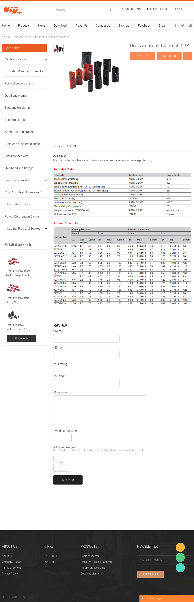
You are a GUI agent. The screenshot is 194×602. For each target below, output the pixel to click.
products (24, 25)
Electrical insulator (17, 180)
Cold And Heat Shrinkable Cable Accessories (41, 37)
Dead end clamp (16, 95)
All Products (21, 338)
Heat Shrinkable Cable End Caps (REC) (18, 327)
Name (58, 331)
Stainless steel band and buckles (27, 144)
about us (81, 25)
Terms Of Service (11, 568)
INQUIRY (142, 56)
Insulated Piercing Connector (24, 71)
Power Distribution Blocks (22, 216)
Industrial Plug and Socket (22, 228)
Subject (59, 376)
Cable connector (16, 59)
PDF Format (169, 56)
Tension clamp (15, 119)
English (178, 9)
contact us (103, 25)
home (6, 25)
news (41, 25)
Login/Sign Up (159, 9)
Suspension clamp (17, 107)
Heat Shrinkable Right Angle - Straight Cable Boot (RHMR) (18, 273)
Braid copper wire (17, 156)
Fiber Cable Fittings (18, 204)
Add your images (99, 449)
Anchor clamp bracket (20, 132)
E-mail (58, 348)
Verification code (65, 431)
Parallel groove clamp (19, 83)
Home (6, 37)
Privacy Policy (10, 574)
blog (162, 25)
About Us (7, 556)
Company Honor (11, 562)
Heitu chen (180, 567)
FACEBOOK (50, 556)
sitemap (124, 25)
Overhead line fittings (19, 168)
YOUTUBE (49, 562)
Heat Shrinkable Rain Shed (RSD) (17, 300)
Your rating (60, 364)
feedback (144, 25)
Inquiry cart (133, 9)
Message (60, 393)
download (60, 25)
